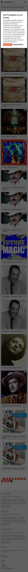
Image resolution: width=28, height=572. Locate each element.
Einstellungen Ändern (18, 44)
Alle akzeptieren (7, 44)
